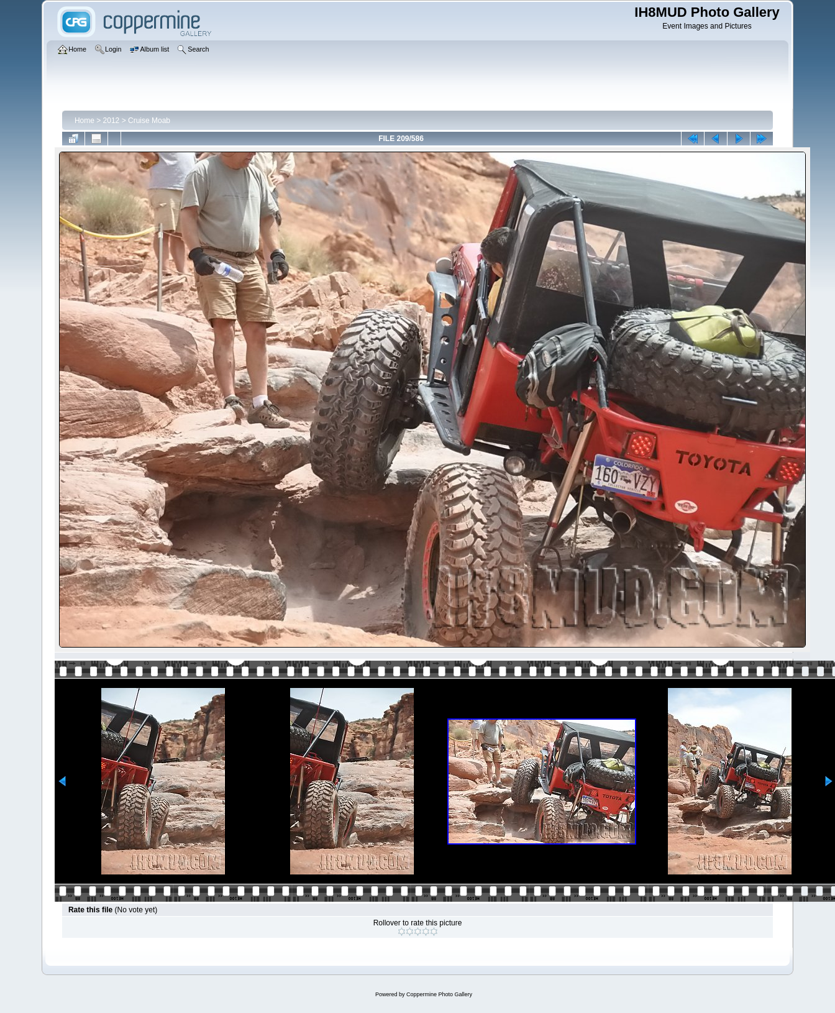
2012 (111, 120)
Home (84, 120)
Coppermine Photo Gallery (439, 994)
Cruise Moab (149, 120)
